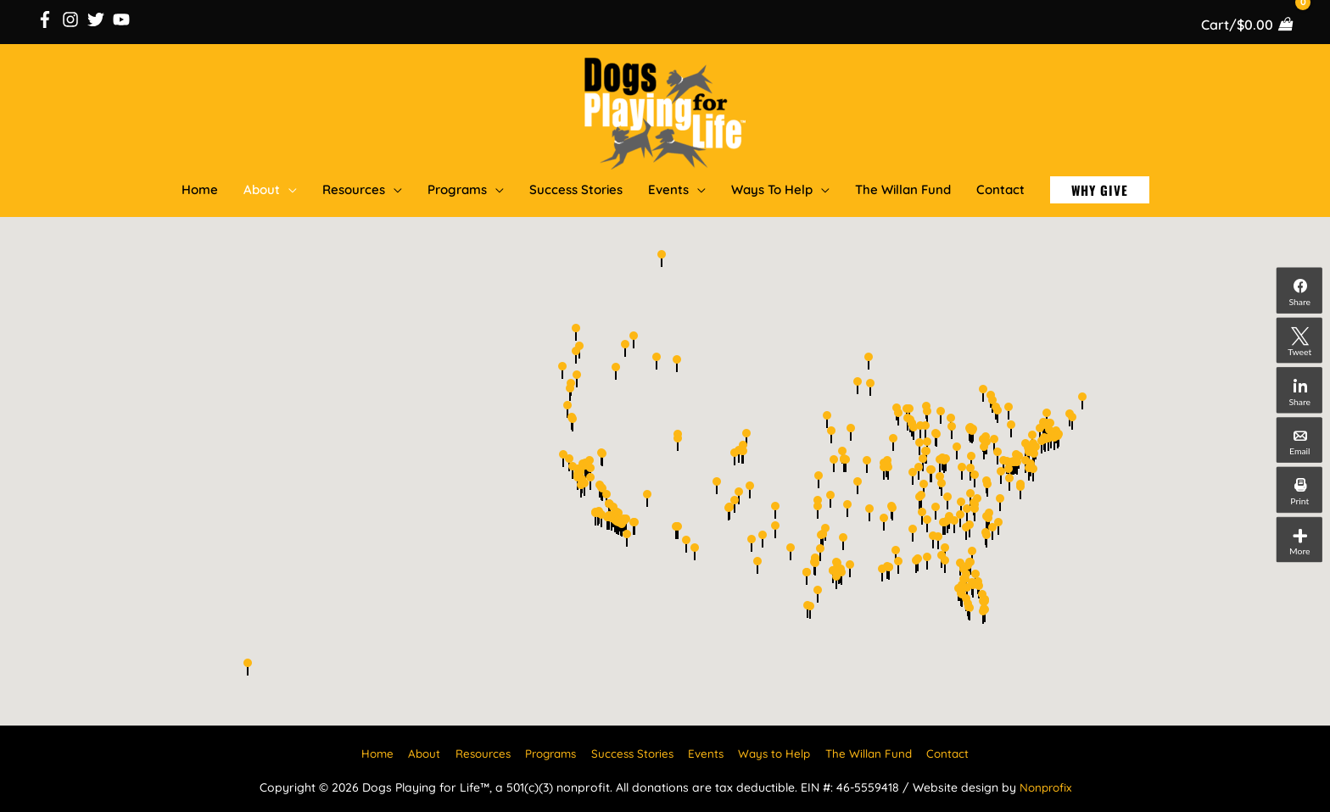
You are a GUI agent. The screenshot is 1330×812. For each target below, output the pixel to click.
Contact (962, 750)
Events (710, 750)
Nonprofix (1045, 784)
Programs (546, 750)
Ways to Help (782, 750)
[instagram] (73, 17)
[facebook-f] (47, 17)
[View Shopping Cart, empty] (1246, 22)
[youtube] (124, 17)
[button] (1099, 187)
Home (363, 750)
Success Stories (633, 750)
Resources (473, 750)
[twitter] (98, 17)
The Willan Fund (880, 750)
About (412, 750)
